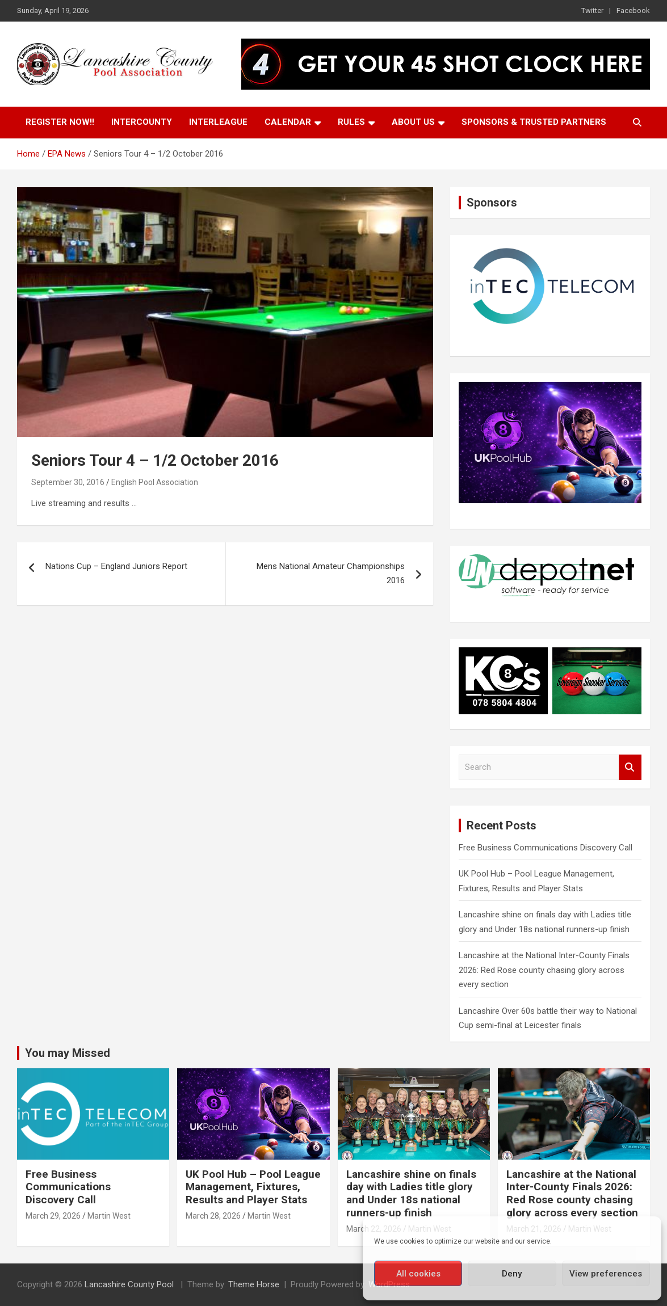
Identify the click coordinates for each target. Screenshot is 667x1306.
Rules (351, 122)
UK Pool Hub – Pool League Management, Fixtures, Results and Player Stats (253, 1187)
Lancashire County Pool (130, 1284)
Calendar (288, 122)
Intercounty (141, 122)
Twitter (592, 10)
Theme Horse (253, 1284)
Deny (512, 1274)
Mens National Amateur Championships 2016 (331, 573)
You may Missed (67, 1053)
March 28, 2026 (213, 1215)
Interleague (218, 122)
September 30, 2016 (67, 482)
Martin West (109, 1215)
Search (630, 767)
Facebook (633, 10)
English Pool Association (154, 482)
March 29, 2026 (53, 1215)
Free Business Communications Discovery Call (545, 847)
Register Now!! (60, 122)
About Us (413, 122)
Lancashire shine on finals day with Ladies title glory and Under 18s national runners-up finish (411, 1193)
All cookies (418, 1274)
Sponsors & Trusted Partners (534, 122)
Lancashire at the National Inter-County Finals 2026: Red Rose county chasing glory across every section (544, 969)
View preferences (605, 1274)
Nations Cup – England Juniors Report (116, 566)
